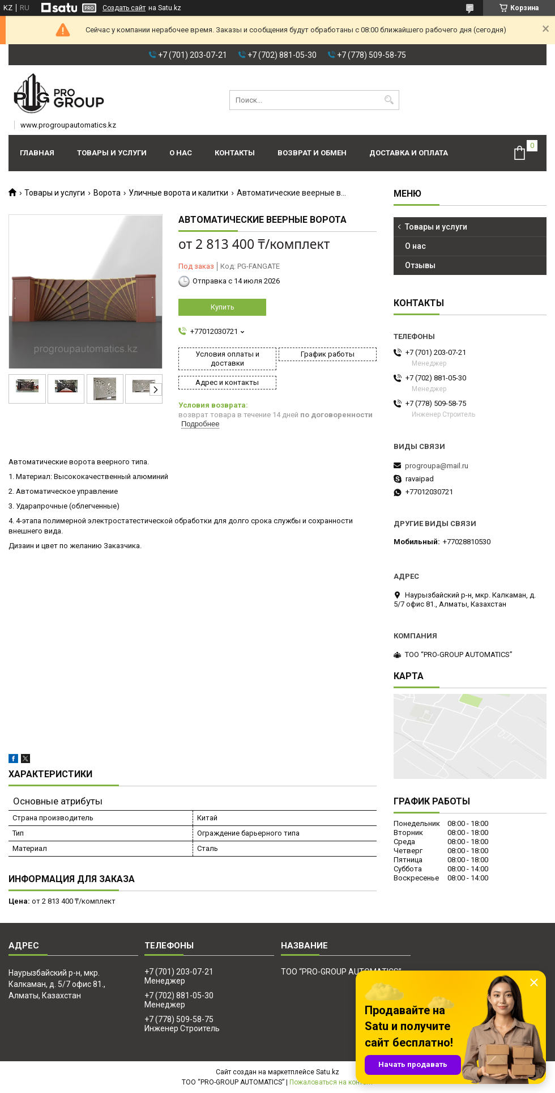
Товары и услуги (112, 153)
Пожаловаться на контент (331, 1082)
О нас (180, 153)
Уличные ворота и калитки (178, 192)
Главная (37, 153)
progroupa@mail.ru (436, 465)
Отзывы (420, 265)
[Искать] (389, 100)
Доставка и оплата (408, 153)
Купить (222, 307)
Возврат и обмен (312, 153)
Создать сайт (124, 8)
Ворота (107, 192)
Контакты (235, 153)
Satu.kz (327, 1072)
